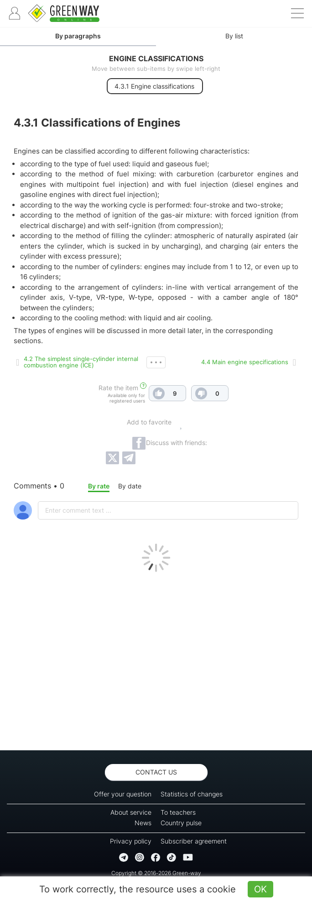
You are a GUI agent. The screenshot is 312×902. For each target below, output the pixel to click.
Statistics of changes (192, 794)
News (143, 822)
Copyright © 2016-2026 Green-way (156, 873)
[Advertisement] (156, 659)
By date (129, 486)
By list (234, 36)
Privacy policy (130, 841)
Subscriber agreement (194, 841)
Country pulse (181, 822)
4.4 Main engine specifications (244, 362)
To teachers (178, 812)
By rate (98, 486)
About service (130, 812)
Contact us (156, 772)
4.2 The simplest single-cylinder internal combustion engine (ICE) (81, 362)
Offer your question (122, 794)
